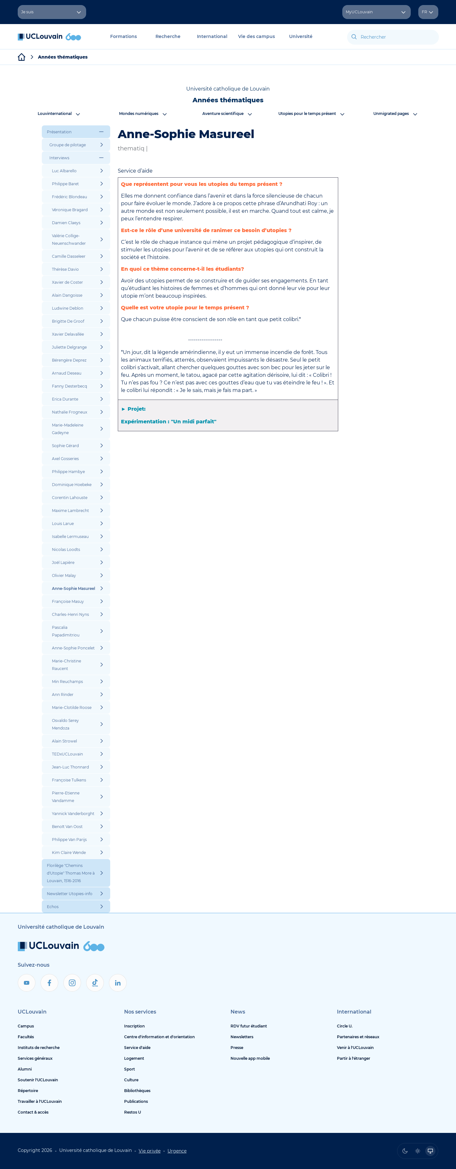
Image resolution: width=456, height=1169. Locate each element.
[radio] (405, 1151)
